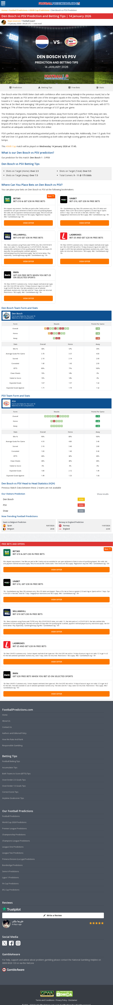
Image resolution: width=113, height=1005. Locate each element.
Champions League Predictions (16, 840)
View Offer (28, 223)
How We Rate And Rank (12, 739)
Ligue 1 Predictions (10, 877)
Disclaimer (72, 1000)
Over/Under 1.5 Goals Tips (14, 785)
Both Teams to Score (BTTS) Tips (16, 773)
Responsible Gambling (12, 745)
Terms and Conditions (45, 1000)
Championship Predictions (14, 834)
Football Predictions (18, 10)
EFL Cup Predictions (10, 889)
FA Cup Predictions (10, 883)
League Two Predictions (12, 853)
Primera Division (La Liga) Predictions (18, 859)
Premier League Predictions (14, 828)
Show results (103, 494)
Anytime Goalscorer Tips (13, 798)
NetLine (30, 963)
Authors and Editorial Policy (14, 733)
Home (4, 10)
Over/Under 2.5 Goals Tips (14, 779)
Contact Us (7, 727)
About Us (6, 721)
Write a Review (52, 915)
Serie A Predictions (10, 871)
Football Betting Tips (11, 761)
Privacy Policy (61, 1000)
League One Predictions (13, 846)
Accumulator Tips (9, 767)
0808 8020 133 (9, 963)
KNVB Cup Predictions (39, 10)
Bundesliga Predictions (12, 865)
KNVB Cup (11, 146)
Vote (81, 499)
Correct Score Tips (10, 792)
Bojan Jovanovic (14, 21)
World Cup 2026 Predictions (14, 822)
